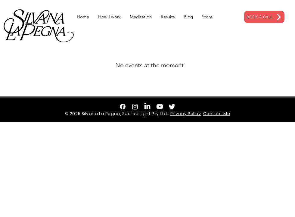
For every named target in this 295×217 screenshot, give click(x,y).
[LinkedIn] (147, 106)
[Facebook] (122, 106)
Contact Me (216, 114)
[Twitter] (172, 106)
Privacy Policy (185, 114)
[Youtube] (159, 106)
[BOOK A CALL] (264, 17)
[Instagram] (135, 106)
